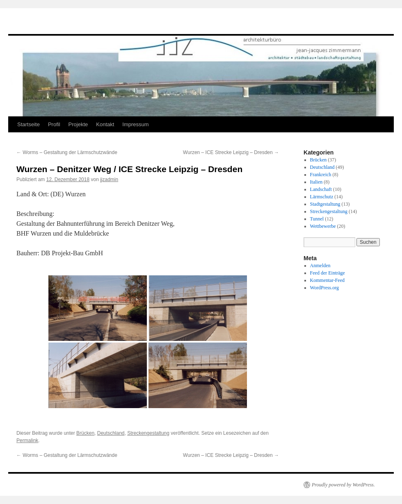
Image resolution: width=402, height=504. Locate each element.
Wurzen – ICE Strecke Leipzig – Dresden (231, 152)
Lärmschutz (321, 197)
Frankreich (320, 174)
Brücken (85, 433)
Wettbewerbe (323, 226)
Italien (316, 182)
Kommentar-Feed (327, 280)
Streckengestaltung (148, 433)
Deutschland (111, 433)
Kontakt (105, 124)
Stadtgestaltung (325, 204)
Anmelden (320, 265)
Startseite (28, 124)
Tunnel (317, 219)
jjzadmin (109, 179)
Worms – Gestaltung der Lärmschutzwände (66, 152)
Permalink (27, 440)
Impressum (135, 124)
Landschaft (321, 189)
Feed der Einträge (327, 273)
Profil (54, 124)
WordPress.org (324, 288)
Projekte (78, 124)
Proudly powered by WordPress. (343, 485)
